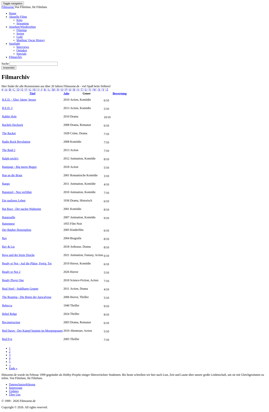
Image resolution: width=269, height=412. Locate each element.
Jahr (66, 93)
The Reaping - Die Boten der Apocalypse (26, 297)
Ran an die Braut (12, 175)
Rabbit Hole (9, 116)
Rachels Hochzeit (12, 124)
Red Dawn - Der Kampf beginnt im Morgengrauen (32, 330)
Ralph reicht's (10, 158)
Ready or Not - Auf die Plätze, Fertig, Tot (27, 263)
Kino (19, 20)
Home (12, 13)
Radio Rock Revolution (16, 141)
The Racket (9, 133)
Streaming (22, 23)
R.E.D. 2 (7, 108)
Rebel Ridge (9, 313)
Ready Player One (13, 280)
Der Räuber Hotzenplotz (16, 229)
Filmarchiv (15, 57)
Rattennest (8, 223)
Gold (19, 36)
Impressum (15, 387)
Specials (21, 53)
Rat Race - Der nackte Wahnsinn (21, 208)
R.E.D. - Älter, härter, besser (19, 99)
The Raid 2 (8, 150)
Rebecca (7, 305)
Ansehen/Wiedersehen (22, 26)
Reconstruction (11, 322)
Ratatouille (8, 217)
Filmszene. (8, 7)
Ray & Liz (8, 246)
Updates (14, 391)
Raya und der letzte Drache (18, 255)
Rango (6, 183)
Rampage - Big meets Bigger (19, 166)
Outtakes (21, 50)
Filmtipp (21, 30)
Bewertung (120, 93)
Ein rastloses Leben (13, 200)
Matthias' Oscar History (30, 40)
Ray (4, 238)
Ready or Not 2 (11, 271)
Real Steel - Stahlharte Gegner (20, 288)
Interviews (22, 47)
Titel (32, 93)
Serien (20, 33)
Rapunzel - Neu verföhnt (17, 192)
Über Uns (15, 394)
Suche (5, 63)
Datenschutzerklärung (22, 384)
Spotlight (14, 43)
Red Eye (7, 339)
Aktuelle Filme (18, 16)
